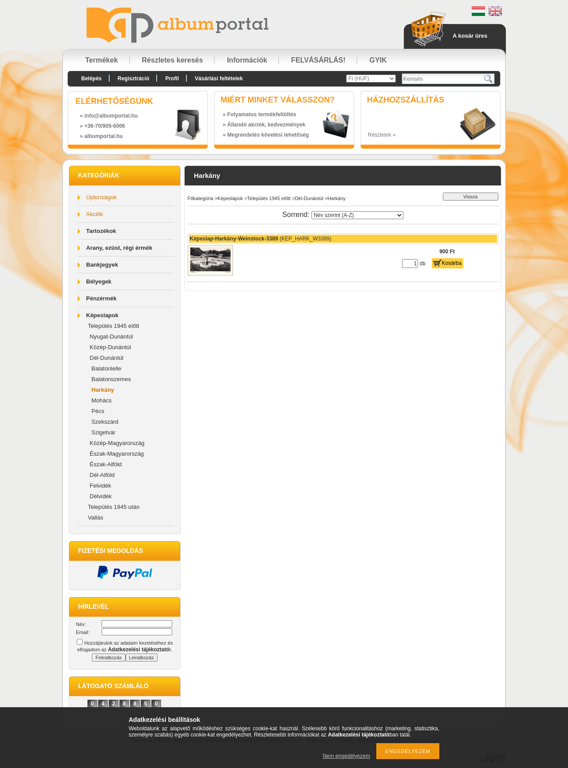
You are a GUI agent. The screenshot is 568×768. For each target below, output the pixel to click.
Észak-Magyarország (117, 453)
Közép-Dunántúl (110, 347)
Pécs (97, 411)
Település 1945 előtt (113, 326)
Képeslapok (102, 315)
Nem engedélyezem (346, 756)
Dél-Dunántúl (106, 357)
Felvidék (100, 485)
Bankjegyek (102, 264)
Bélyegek (98, 281)
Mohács (101, 400)
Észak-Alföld (106, 464)
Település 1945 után (113, 507)
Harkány (102, 389)
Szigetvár (103, 432)
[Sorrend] (357, 215)
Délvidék (101, 496)
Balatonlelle (106, 368)
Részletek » (382, 135)
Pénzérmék (101, 298)
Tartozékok (101, 231)
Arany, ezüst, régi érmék (119, 247)
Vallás (95, 517)
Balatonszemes (111, 379)
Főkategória (200, 198)
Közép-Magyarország (117, 443)
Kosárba (452, 263)
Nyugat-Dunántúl (111, 336)
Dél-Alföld (102, 475)
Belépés (91, 78)
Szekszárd (104, 421)
